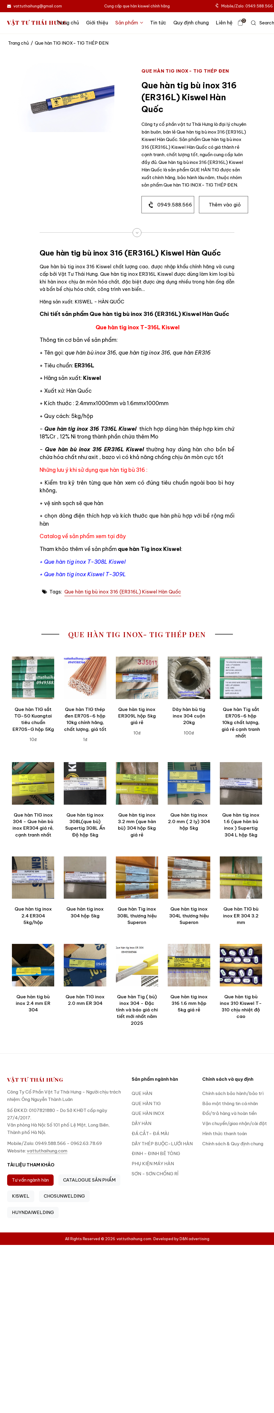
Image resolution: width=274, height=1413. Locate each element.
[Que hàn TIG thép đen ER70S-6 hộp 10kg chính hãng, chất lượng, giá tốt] (85, 678)
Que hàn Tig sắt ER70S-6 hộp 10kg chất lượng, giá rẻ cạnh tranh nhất (241, 722)
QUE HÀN (142, 1093)
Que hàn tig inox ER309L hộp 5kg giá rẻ (137, 716)
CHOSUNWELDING (64, 1196)
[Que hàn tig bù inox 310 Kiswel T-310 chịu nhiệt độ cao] (241, 965)
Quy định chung (191, 23)
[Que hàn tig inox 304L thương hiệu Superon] (189, 877)
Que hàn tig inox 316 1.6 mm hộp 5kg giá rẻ (189, 1003)
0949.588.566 (174, 205)
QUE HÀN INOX (148, 1113)
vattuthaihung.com (47, 1151)
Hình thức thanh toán (224, 1133)
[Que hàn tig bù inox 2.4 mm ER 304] (33, 965)
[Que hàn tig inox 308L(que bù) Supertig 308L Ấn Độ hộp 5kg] (85, 783)
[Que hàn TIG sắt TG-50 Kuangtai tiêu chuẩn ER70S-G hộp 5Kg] (33, 678)
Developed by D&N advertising (181, 1238)
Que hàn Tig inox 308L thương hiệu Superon (137, 915)
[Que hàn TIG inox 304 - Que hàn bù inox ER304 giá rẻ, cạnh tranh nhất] (33, 783)
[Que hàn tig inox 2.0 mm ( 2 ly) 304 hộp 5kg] (189, 783)
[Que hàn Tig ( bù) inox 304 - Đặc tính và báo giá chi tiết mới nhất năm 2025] (137, 965)
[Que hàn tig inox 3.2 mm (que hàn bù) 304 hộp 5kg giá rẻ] (137, 783)
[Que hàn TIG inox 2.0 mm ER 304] (85, 965)
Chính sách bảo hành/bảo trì (233, 1093)
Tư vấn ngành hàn (30, 1180)
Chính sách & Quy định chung (232, 1143)
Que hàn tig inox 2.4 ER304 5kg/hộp (33, 915)
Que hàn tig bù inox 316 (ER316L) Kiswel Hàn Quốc (122, 592)
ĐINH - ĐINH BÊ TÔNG (156, 1153)
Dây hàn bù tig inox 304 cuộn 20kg (188, 716)
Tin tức (158, 23)
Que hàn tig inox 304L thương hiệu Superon (189, 915)
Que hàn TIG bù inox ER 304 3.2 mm (241, 915)
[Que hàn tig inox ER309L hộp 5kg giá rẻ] (137, 678)
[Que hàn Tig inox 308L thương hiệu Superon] (137, 877)
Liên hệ (224, 23)
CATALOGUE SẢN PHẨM (89, 1180)
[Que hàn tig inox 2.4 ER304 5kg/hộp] (33, 877)
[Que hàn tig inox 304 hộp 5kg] (85, 877)
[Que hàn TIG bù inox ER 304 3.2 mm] (241, 877)
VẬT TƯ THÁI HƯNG (37, 22)
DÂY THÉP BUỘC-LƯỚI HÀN (162, 1143)
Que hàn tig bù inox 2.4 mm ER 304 (33, 1003)
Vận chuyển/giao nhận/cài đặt (234, 1123)
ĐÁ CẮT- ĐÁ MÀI (150, 1133)
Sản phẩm (129, 23)
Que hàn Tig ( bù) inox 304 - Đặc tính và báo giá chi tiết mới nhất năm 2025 (137, 1010)
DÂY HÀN (141, 1123)
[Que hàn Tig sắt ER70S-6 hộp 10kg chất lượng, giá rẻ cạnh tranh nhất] (241, 678)
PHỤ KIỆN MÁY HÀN (153, 1163)
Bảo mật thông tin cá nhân (230, 1103)
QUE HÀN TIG (146, 1103)
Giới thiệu (97, 23)
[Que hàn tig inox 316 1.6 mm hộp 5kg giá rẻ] (189, 965)
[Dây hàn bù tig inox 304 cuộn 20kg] (189, 678)
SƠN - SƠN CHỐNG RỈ (155, 1174)
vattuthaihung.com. (134, 1238)
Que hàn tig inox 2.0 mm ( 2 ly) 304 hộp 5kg (189, 821)
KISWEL (20, 1196)
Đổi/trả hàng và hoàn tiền (229, 1113)
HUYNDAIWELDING (33, 1212)
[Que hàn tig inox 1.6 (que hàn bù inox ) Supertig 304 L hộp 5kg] (241, 783)
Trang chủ (67, 23)
